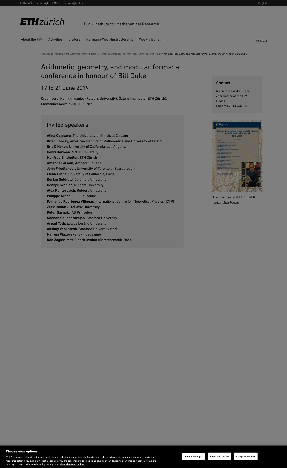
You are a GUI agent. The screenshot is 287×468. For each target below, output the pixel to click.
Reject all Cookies (219, 456)
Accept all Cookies (246, 456)
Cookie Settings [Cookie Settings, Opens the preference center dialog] (193, 456)
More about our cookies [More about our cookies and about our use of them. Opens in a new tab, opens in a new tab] (72, 464)
